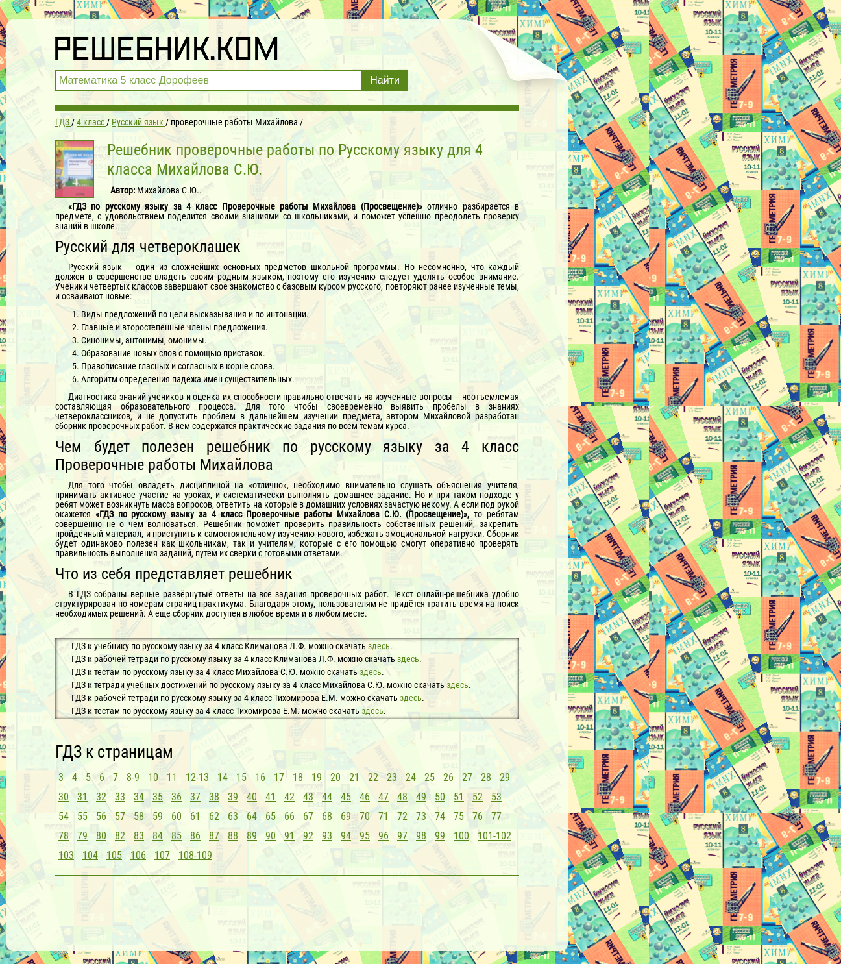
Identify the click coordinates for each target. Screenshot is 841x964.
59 (157, 816)
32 (101, 797)
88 (233, 836)
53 (496, 797)
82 (120, 836)
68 (327, 816)
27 (467, 777)
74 (440, 816)
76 (477, 816)
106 (138, 855)
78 (63, 836)
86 (195, 836)
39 (233, 797)
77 (496, 816)
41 (270, 797)
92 (308, 836)
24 (411, 777)
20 (335, 777)
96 (383, 836)
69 (346, 816)
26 (448, 777)
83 (139, 836)
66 (289, 816)
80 (101, 836)
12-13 (197, 777)
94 (346, 836)
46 (365, 797)
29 (505, 777)
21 (354, 777)
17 (279, 777)
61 (195, 816)
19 (316, 777)
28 (486, 777)
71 (383, 816)
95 (365, 836)
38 (214, 797)
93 (327, 836)
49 (421, 797)
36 (176, 797)
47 (383, 797)
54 (63, 816)
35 (157, 797)
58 (139, 816)
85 (176, 836)
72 (402, 816)
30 (63, 797)
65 (270, 816)
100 (461, 836)
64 (252, 816)
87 (214, 836)
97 (402, 836)
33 (120, 797)
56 (101, 816)
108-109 (195, 855)
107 (162, 855)
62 (214, 816)
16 (260, 777)
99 (440, 836)
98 (421, 836)
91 (289, 836)
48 (402, 797)
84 (157, 836)
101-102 (494, 836)
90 (270, 836)
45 (346, 797)
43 (308, 797)
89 (252, 836)
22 (373, 777)
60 (176, 816)
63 (233, 816)
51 (459, 797)
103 (66, 855)
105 (114, 855)
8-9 (133, 777)
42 (289, 797)
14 (222, 777)
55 (82, 816)
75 (459, 816)
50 (440, 797)
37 (195, 797)
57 (120, 816)
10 (153, 777)
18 (298, 777)
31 (82, 797)
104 (90, 855)
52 (477, 797)
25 (429, 777)
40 (252, 797)
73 (421, 816)
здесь (379, 646)
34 (139, 797)
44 (327, 797)
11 (172, 777)
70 (365, 816)
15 (241, 777)
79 (82, 836)
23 (392, 777)
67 (308, 816)
